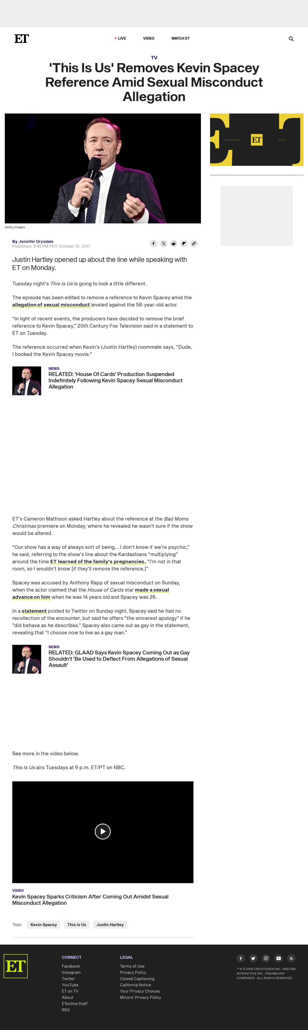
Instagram (71, 973)
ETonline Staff (75, 1004)
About (67, 997)
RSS (66, 1010)
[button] (103, 831)
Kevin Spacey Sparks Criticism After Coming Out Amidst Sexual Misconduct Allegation (90, 900)
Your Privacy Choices (140, 991)
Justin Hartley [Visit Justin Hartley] (110, 924)
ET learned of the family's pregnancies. (98, 561)
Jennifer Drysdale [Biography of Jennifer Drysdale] (36, 242)
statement (34, 611)
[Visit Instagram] (266, 959)
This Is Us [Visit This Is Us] (76, 924)
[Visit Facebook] (241, 959)
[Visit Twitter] (253, 959)
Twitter (68, 979)
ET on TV (70, 991)
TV (154, 57)
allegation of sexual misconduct (51, 305)
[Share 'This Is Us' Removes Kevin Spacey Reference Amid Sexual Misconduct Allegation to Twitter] (163, 244)
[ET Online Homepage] (21, 39)
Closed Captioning (137, 979)
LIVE (122, 38)
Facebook (71, 966)
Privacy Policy (133, 973)
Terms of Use (132, 966)
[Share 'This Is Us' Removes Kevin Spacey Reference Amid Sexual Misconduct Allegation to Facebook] (153, 244)
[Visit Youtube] (278, 959)
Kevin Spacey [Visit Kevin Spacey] (44, 924)
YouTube (70, 985)
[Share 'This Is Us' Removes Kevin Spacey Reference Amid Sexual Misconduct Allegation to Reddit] (173, 244)
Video (149, 38)
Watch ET (181, 38)
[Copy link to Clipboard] (194, 244)
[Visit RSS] (291, 959)
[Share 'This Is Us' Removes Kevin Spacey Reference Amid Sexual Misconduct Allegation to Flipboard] (184, 244)
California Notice (135, 985)
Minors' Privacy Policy (140, 997)
